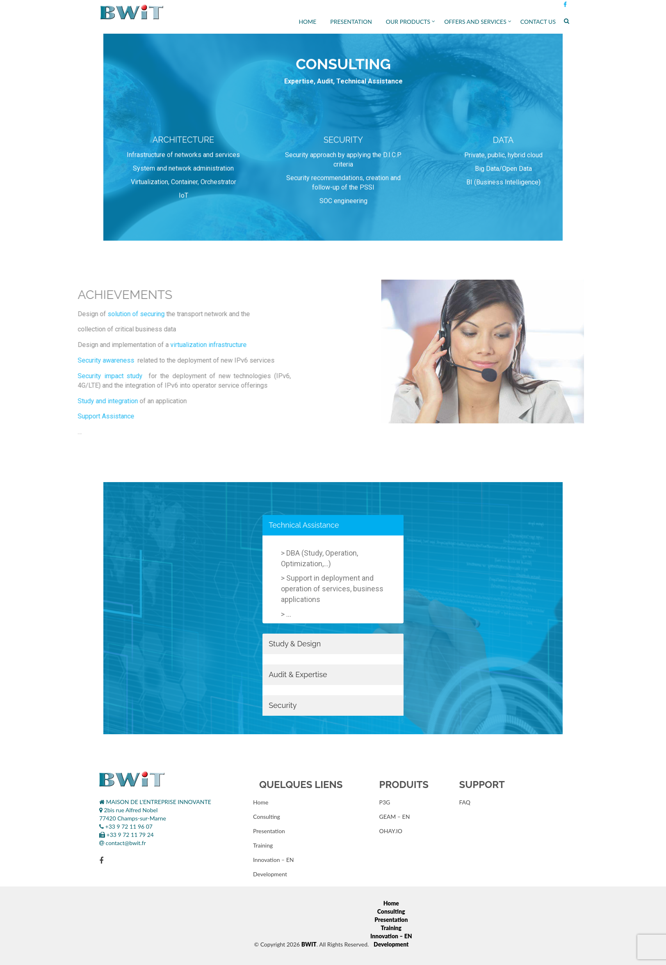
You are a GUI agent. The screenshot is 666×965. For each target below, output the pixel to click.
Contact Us (538, 21)
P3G (384, 802)
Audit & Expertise (298, 674)
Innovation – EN (273, 859)
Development (270, 874)
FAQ (465, 802)
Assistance (321, 525)
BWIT (309, 944)
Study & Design (295, 643)
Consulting (266, 816)
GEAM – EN (394, 816)
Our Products (408, 21)
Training (263, 845)
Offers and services (475, 21)
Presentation (351, 21)
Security (283, 705)
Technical (285, 525)
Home (307, 21)
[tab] (332, 525)
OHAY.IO (390, 830)
